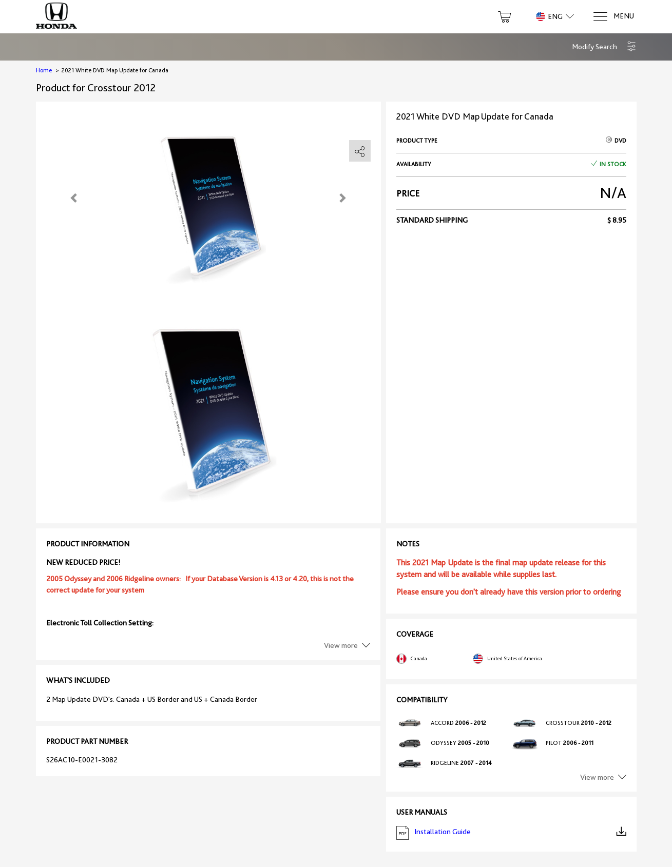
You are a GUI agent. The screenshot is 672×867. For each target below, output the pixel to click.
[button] (604, 47)
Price (407, 193)
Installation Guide (511, 832)
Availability (413, 164)
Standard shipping (432, 220)
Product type (416, 140)
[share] (360, 151)
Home (44, 70)
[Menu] (613, 16)
